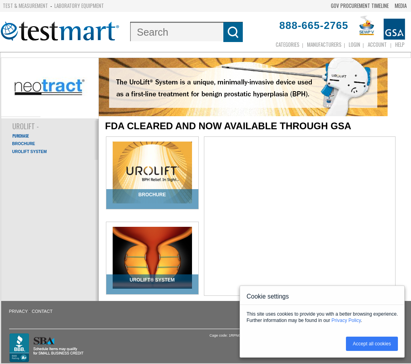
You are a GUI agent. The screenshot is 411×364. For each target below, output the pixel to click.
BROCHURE (23, 144)
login (354, 44)
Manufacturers (324, 44)
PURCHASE (20, 136)
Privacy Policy (346, 320)
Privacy (18, 311)
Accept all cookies (372, 344)
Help (400, 44)
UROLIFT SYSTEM (29, 151)
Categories (288, 44)
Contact (42, 311)
